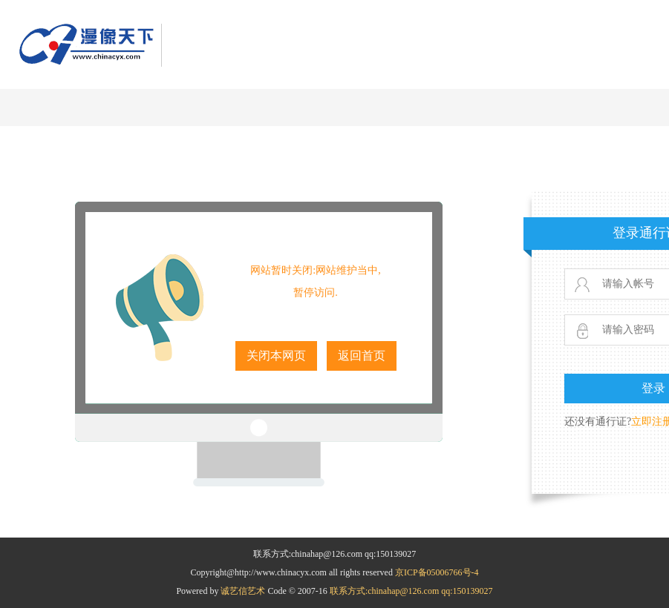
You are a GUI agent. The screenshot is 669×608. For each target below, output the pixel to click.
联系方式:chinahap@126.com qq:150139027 (411, 591)
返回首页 (361, 355)
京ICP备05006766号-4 (437, 572)
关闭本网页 (276, 355)
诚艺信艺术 (244, 591)
